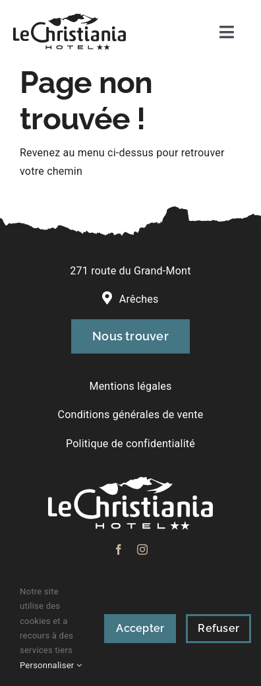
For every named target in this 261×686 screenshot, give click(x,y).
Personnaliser (51, 665)
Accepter (140, 628)
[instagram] (142, 549)
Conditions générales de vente (131, 414)
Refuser (218, 628)
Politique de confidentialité (130, 443)
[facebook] (118, 549)
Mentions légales (130, 386)
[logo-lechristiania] (69, 18)
